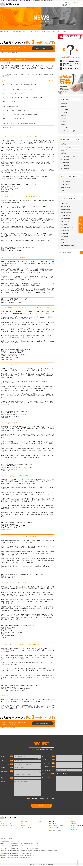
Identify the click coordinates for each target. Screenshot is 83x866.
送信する (41, 806)
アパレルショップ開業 (66, 215)
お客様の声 (40, 821)
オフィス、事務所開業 (66, 181)
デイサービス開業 (65, 184)
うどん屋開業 (64, 112)
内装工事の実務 (64, 236)
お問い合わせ (74, 829)
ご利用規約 (3, 52)
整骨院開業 (63, 153)
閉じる (50, 80)
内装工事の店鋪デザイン (67, 227)
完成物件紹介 (64, 203)
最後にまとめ (7, 127)
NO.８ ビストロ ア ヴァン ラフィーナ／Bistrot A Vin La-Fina (20, 114)
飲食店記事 (53, 823)
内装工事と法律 (64, 224)
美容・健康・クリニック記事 (57, 825)
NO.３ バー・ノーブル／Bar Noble (12, 93)
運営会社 (73, 821)
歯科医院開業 (64, 150)
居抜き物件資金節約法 (66, 209)
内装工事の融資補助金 (66, 218)
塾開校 (62, 190)
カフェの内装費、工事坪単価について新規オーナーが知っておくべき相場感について (21, 848)
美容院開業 (63, 144)
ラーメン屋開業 (64, 109)
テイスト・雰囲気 (26, 827)
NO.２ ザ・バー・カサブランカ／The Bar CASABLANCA (19, 89)
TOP (17, 31)
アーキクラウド (4, 821)
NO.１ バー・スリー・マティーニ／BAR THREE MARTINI (19, 84)
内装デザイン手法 (65, 230)
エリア (23, 823)
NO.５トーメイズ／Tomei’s (10, 102)
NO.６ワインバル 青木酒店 (10, 106)
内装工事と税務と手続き (67, 212)
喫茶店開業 (63, 124)
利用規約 (42, 798)
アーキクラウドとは (6, 823)
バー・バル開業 (5, 63)
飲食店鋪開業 (64, 103)
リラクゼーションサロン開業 (68, 156)
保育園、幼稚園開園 (65, 187)
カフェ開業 (63, 118)
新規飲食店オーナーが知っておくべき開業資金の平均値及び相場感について (19, 855)
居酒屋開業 (63, 106)
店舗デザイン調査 (65, 221)
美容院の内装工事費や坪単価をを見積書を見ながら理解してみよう (17, 853)
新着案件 (63, 239)
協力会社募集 (74, 827)
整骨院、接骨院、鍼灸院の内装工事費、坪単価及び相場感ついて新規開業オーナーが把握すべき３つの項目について (29, 850)
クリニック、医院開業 (66, 147)
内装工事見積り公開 (65, 206)
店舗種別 (24, 825)
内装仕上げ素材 (64, 233)
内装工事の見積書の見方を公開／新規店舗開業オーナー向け (15, 857)
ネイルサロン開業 (65, 162)
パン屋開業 (63, 121)
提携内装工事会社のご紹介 (67, 245)
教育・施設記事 (54, 827)
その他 (62, 242)
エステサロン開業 (65, 159)
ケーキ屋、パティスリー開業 (68, 131)
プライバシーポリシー (12, 52)
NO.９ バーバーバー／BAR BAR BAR (13, 119)
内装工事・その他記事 (55, 830)
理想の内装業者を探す (43, 48)
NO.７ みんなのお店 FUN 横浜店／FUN (14, 110)
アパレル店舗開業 (65, 165)
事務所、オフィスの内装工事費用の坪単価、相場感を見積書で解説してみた (19, 843)
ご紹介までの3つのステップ (8, 825)
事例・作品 (24, 821)
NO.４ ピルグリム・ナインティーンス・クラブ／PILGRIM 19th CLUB (22, 97)
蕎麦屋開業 (63, 115)
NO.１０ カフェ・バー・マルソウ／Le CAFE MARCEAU (19, 123)
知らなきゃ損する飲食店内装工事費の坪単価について (14, 846)
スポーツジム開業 (65, 168)
